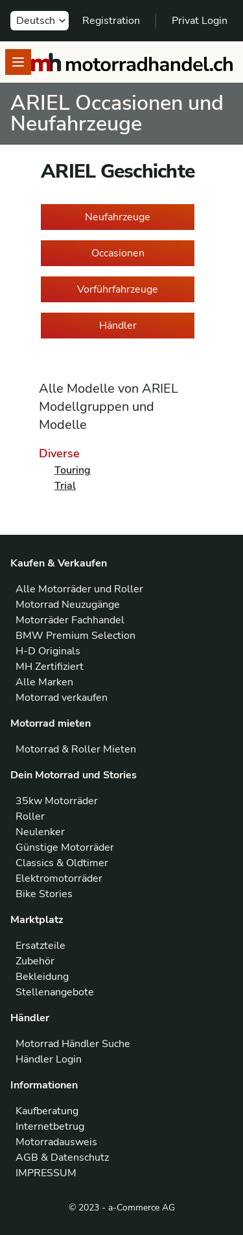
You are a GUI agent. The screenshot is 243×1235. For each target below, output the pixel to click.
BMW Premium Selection (75, 635)
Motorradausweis (56, 1142)
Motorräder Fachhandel (70, 620)
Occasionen (118, 253)
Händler (118, 325)
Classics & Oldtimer (62, 863)
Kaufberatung (47, 1111)
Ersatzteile (40, 946)
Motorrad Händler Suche (73, 1044)
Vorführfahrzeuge (117, 289)
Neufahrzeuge (117, 217)
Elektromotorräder (59, 878)
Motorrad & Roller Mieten (76, 749)
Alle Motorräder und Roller (79, 589)
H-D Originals (48, 651)
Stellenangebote (55, 992)
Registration (111, 21)
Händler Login (49, 1059)
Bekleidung (42, 977)
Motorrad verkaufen (62, 697)
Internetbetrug (50, 1126)
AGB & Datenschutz (62, 1157)
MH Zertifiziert (50, 666)
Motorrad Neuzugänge (68, 604)
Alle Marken (44, 682)
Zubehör (35, 961)
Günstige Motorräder (65, 847)
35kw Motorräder (57, 801)
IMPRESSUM (46, 1173)
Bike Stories (44, 894)
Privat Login (199, 21)
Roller (30, 816)
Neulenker (40, 832)
